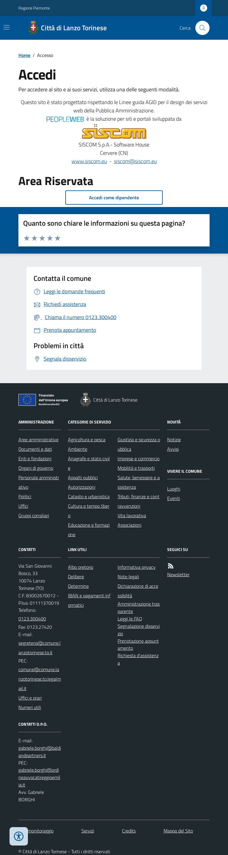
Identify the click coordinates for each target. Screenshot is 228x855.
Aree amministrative (38, 439)
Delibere (76, 576)
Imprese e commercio (138, 458)
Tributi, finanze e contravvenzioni (138, 501)
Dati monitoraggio (35, 830)
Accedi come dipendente (114, 197)
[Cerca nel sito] (200, 28)
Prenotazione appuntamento (138, 644)
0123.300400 (32, 618)
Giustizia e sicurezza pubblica (139, 444)
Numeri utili (29, 707)
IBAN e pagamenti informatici (89, 600)
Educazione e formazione (89, 529)
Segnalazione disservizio (139, 629)
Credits (129, 830)
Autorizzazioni (81, 487)
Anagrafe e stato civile (89, 463)
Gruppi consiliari (33, 515)
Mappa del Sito (178, 830)
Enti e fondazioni (34, 458)
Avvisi (173, 449)
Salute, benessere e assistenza (139, 482)
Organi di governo (35, 468)
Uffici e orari (30, 697)
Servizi (87, 830)
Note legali (128, 576)
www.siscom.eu (89, 161)
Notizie (174, 439)
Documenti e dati (35, 449)
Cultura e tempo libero (88, 510)
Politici (24, 496)
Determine (78, 586)
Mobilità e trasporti (136, 468)
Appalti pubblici (83, 477)
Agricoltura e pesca (86, 439)
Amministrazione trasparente (139, 607)
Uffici (23, 506)
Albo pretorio (80, 567)
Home (24, 55)
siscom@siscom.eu (135, 161)
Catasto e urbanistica (89, 496)
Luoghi (173, 488)
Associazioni (129, 524)
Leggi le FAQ (130, 618)
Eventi (173, 498)
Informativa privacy (137, 567)
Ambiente (77, 449)
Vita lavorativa (132, 515)
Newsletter (178, 574)
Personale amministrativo (38, 482)
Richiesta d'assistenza (138, 659)
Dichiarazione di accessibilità (138, 590)
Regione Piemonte (34, 8)
